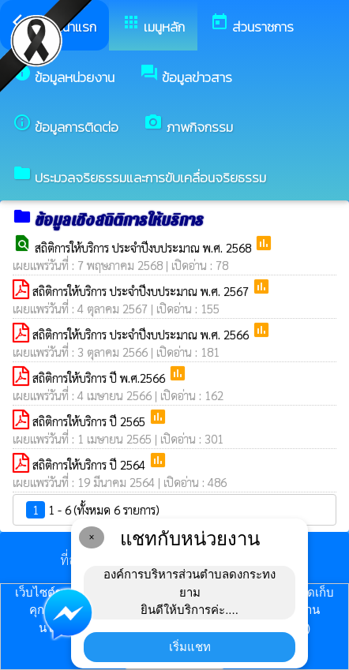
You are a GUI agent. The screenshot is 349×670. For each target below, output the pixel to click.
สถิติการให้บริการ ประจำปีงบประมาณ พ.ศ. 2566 (142, 334)
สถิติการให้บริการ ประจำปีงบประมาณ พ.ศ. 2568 (144, 247)
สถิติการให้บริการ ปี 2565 (90, 421)
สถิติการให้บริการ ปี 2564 (90, 464)
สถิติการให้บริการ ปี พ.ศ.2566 (100, 377)
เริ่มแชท (190, 646)
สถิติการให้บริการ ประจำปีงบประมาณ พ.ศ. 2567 (142, 290)
